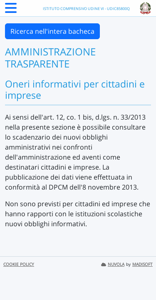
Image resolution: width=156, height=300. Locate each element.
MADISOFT (142, 264)
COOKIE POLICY (18, 264)
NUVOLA (112, 264)
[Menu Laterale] (11, 10)
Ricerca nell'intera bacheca (52, 31)
